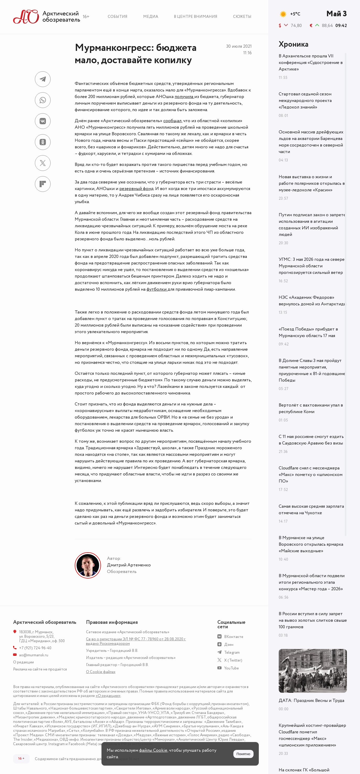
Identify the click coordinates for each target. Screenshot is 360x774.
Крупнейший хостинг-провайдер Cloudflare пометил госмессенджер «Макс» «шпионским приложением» (312, 735)
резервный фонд (136, 189)
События (117, 16)
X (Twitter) (233, 660)
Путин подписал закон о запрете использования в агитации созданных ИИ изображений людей (312, 225)
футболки (157, 289)
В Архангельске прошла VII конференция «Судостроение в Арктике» (311, 62)
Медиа (150, 16)
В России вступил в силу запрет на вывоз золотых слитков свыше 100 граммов (313, 620)
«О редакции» (108, 696)
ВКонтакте (233, 637)
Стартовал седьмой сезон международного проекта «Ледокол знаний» (305, 100)
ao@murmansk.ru (33, 655)
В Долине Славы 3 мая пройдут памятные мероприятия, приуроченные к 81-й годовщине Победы (312, 370)
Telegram (232, 652)
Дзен (228, 644)
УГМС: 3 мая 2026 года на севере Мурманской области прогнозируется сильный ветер (312, 266)
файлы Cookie (153, 750)
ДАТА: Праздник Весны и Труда (311, 700)
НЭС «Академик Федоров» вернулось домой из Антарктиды (313, 300)
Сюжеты (242, 16)
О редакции (23, 662)
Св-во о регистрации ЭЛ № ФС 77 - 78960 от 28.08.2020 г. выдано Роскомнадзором (136, 641)
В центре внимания (195, 16)
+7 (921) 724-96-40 (35, 648)
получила (184, 97)
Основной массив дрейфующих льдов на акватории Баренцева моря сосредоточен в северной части (311, 142)
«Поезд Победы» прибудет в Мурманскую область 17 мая (308, 332)
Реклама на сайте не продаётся (40, 669)
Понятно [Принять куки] (243, 754)
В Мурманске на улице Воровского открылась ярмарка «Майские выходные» (311, 544)
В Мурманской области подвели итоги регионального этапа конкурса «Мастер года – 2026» (312, 582)
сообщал (172, 121)
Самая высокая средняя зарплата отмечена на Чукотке (311, 509)
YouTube (231, 668)
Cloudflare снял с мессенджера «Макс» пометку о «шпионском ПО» (310, 474)
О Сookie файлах (100, 672)
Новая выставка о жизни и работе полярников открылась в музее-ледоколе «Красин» (312, 183)
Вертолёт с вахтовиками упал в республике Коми (311, 408)
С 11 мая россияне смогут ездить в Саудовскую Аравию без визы (311, 440)
